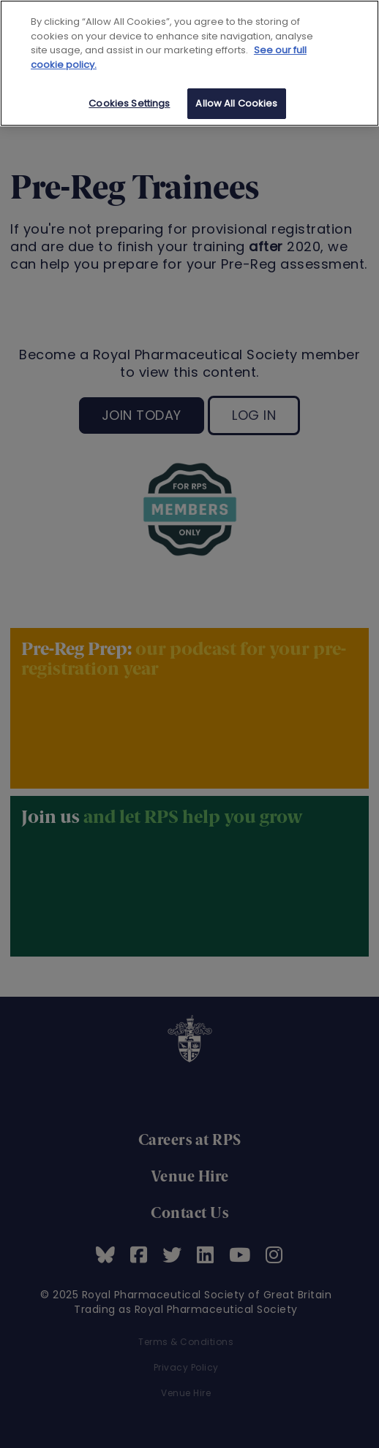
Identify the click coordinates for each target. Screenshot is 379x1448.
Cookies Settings (129, 103)
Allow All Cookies (236, 103)
